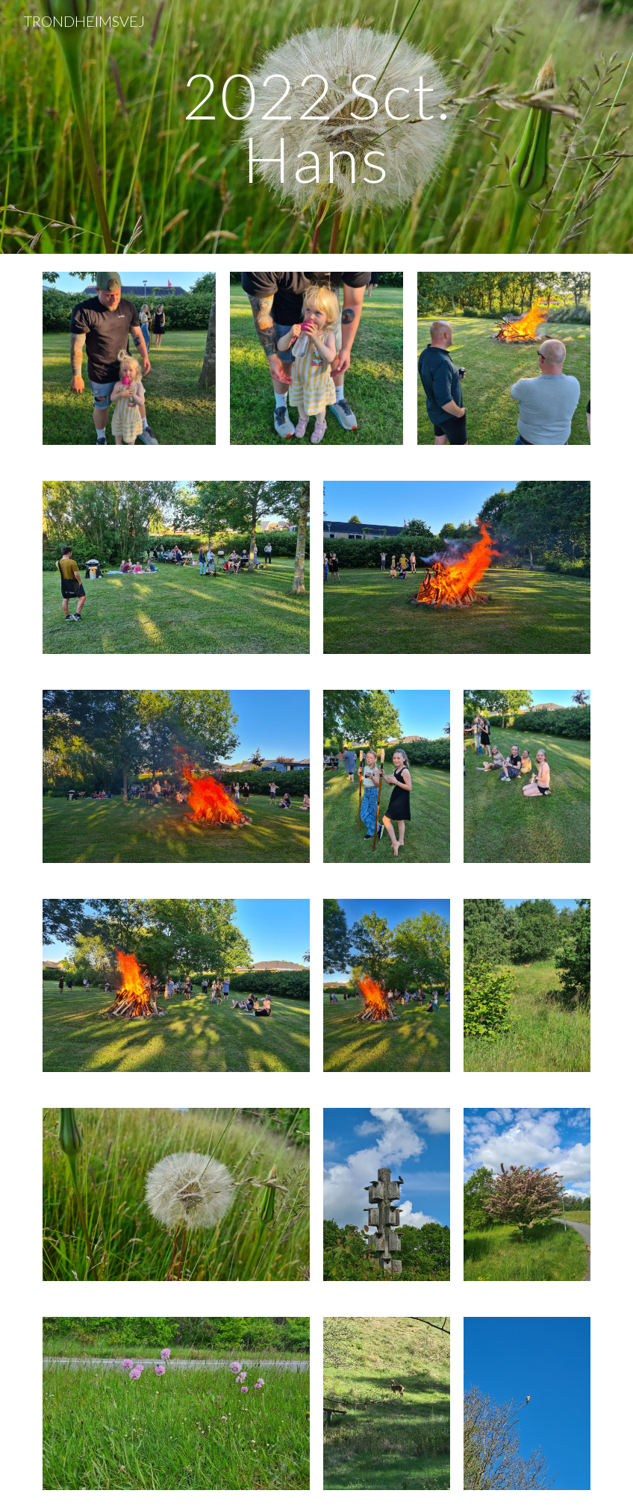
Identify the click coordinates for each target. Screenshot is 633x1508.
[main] (317, 127)
